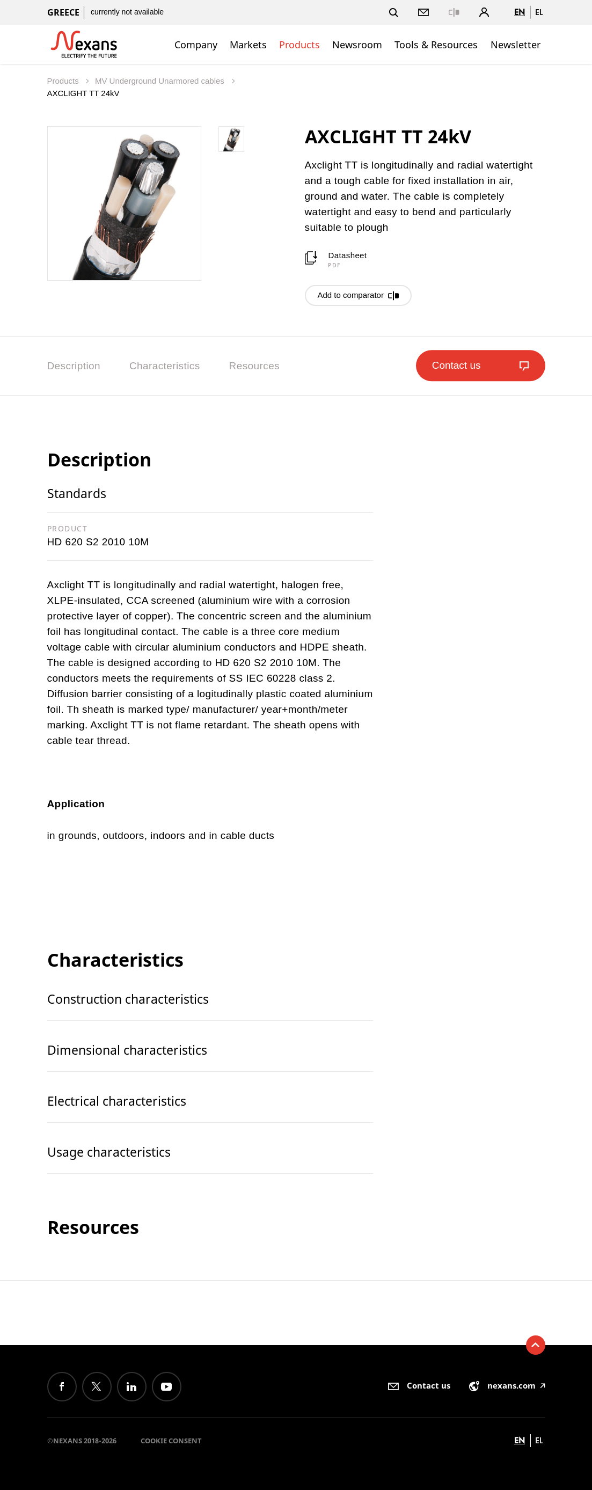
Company (195, 44)
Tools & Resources (436, 44)
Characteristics (164, 365)
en (519, 12)
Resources (254, 365)
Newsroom (357, 44)
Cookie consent (171, 1440)
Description (73, 365)
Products (299, 44)
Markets (248, 44)
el (539, 12)
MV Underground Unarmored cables (160, 80)
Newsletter (515, 44)
